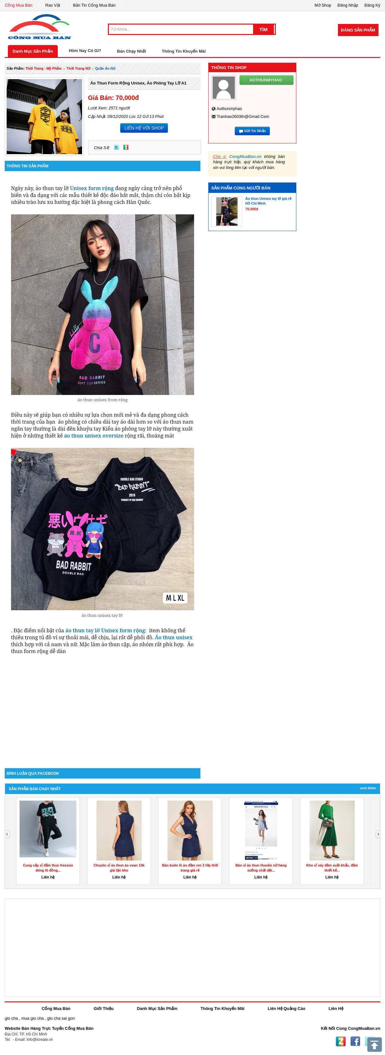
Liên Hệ (336, 1008)
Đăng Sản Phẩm (358, 30)
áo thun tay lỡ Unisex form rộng (105, 630)
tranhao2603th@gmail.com (243, 116)
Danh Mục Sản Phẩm (33, 51)
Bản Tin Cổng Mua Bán (94, 5)
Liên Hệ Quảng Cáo (286, 1008)
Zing (125, 147)
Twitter (116, 147)
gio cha (11, 1018)
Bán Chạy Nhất (131, 51)
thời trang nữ (78, 68)
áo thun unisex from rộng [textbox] (103, 400)
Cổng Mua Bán (19, 5)
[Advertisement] (102, 714)
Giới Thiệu (104, 1008)
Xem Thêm (368, 788)
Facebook (355, 1041)
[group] (102, 308)
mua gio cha (32, 1018)
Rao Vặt (52, 5)
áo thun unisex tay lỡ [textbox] (102, 615)
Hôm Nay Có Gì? (85, 50)
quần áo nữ (105, 68)
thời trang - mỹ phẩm (44, 68)
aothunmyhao (229, 108)
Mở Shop (323, 5)
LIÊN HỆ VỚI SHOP (144, 127)
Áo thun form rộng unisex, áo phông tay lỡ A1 (138, 83)
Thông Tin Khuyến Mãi (184, 51)
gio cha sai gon (60, 1018)
